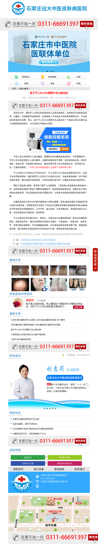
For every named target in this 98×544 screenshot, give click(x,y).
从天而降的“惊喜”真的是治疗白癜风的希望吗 (33, 429)
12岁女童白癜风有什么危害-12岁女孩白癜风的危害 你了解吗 (38, 320)
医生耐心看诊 (64, 457)
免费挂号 (28, 457)
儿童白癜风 (23, 89)
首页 (14, 89)
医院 (26, 83)
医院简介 (26, 77)
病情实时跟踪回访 (64, 463)
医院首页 (18, 469)
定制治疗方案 (28, 463)
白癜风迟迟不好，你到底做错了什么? (29, 434)
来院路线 (52, 77)
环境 (78, 83)
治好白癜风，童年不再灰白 (25, 424)
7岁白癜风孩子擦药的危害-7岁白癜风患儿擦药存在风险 (45, 244)
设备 (52, 83)
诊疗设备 (39, 469)
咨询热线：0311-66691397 (78, 355)
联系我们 (80, 469)
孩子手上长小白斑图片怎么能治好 (26, 329)
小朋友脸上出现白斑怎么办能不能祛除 (38, 240)
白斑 (78, 77)
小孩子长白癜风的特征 (21, 339)
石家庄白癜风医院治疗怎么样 (26, 419)
